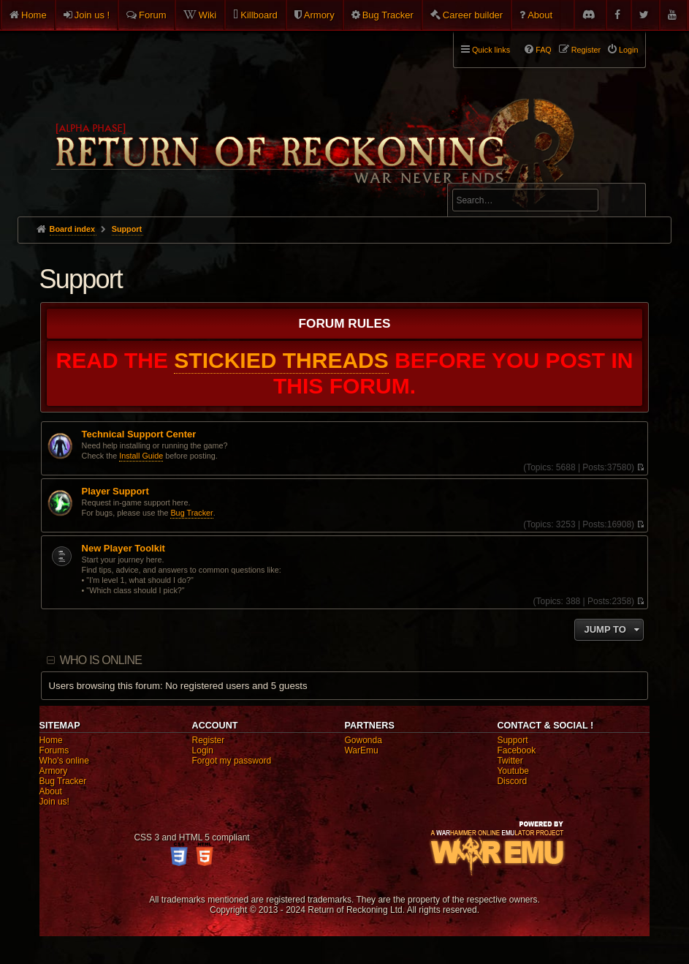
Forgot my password (232, 761)
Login (202, 750)
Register (208, 740)
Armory (319, 15)
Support (81, 279)
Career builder (473, 15)
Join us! (54, 802)
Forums (54, 750)
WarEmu (361, 750)
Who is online (101, 660)
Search (626, 202)
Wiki (208, 15)
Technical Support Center (139, 434)
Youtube (513, 771)
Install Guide (141, 455)
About (540, 15)
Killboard (259, 15)
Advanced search (498, 176)
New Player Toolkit (123, 548)
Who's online (64, 761)
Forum (153, 15)
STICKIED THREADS (281, 360)
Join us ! (92, 15)
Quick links (491, 49)
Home (34, 15)
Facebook (516, 750)
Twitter (509, 761)
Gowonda (362, 740)
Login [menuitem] (628, 49)
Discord (512, 781)
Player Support (115, 491)
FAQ (544, 49)
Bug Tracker (388, 15)
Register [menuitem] (586, 49)
